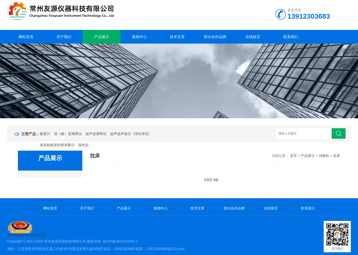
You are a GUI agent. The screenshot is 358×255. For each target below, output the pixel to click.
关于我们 (63, 37)
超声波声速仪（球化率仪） (131, 134)
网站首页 (26, 37)
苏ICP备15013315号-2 (120, 241)
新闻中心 (139, 37)
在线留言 (252, 37)
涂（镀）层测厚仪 (68, 134)
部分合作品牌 (215, 37)
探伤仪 (83, 145)
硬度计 (45, 134)
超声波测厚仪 (96, 134)
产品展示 (101, 37)
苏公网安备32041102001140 (26, 235)
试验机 (324, 156)
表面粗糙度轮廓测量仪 (57, 145)
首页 (293, 156)
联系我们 (290, 37)
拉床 (336, 156)
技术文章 (177, 37)
